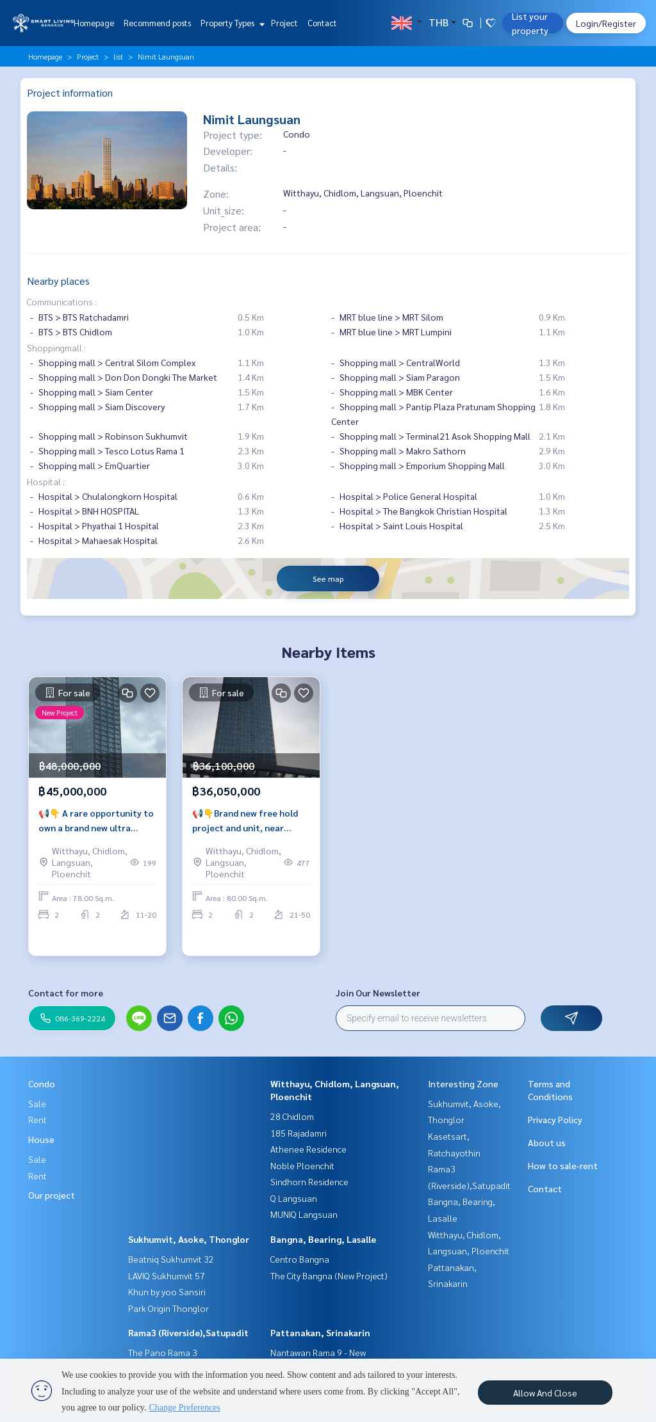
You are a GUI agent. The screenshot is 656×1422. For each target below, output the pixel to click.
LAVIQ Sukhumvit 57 (166, 1275)
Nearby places (58, 280)
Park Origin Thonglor (168, 1308)
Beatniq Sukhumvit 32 (171, 1259)
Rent (37, 1119)
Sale (37, 1103)
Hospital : (46, 481)
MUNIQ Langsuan (304, 1214)
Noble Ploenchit (302, 1165)
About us (547, 1142)
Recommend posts (157, 22)
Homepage (94, 22)
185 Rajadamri (298, 1132)
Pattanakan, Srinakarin (320, 1332)
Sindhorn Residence (309, 1181)
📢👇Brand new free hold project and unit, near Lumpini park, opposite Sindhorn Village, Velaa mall (250, 844)
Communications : (62, 301)
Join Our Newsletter (378, 992)
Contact (322, 22)
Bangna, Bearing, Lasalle (323, 1239)
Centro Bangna (299, 1259)
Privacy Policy (555, 1119)
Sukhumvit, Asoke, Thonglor (188, 1239)
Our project (51, 1195)
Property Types (231, 22)
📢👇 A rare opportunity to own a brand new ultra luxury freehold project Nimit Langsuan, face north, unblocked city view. (97, 844)
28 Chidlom (292, 1116)
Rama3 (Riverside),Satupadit (188, 1332)
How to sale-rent (563, 1165)
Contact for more (65, 992)
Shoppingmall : (56, 347)
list (118, 56)
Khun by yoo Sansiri (167, 1291)
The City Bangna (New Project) (329, 1275)
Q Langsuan (293, 1198)
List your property (530, 23)
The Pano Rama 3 (162, 1352)
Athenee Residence (308, 1148)
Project (284, 22)
